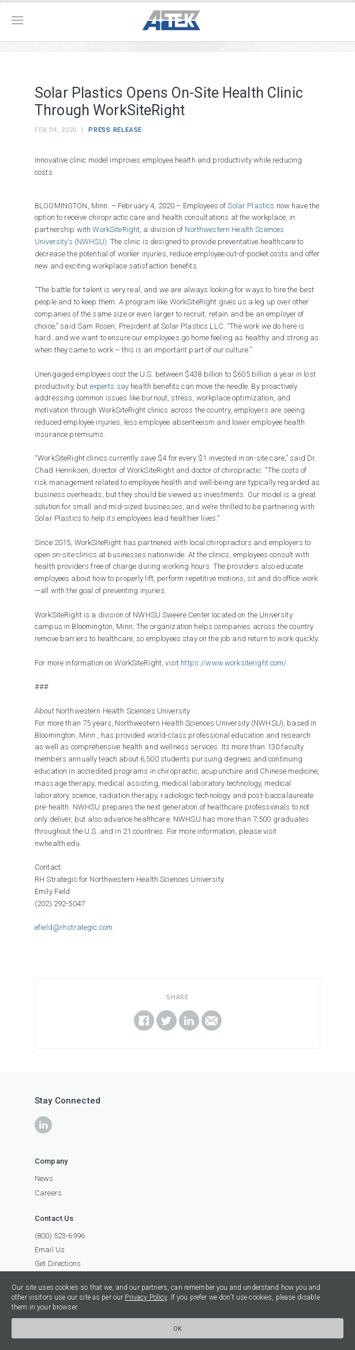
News (44, 1178)
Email (211, 1020)
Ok (177, 1329)
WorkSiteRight (116, 229)
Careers (48, 1193)
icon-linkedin (43, 1125)
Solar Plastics (250, 205)
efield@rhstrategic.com (74, 927)
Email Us (50, 1249)
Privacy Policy (146, 1297)
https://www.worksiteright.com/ (233, 663)
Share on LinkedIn (189, 1020)
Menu (17, 20)
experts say (109, 386)
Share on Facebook (144, 1020)
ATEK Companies (178, 20)
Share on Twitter (166, 1020)
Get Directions (58, 1263)
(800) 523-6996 (60, 1235)
